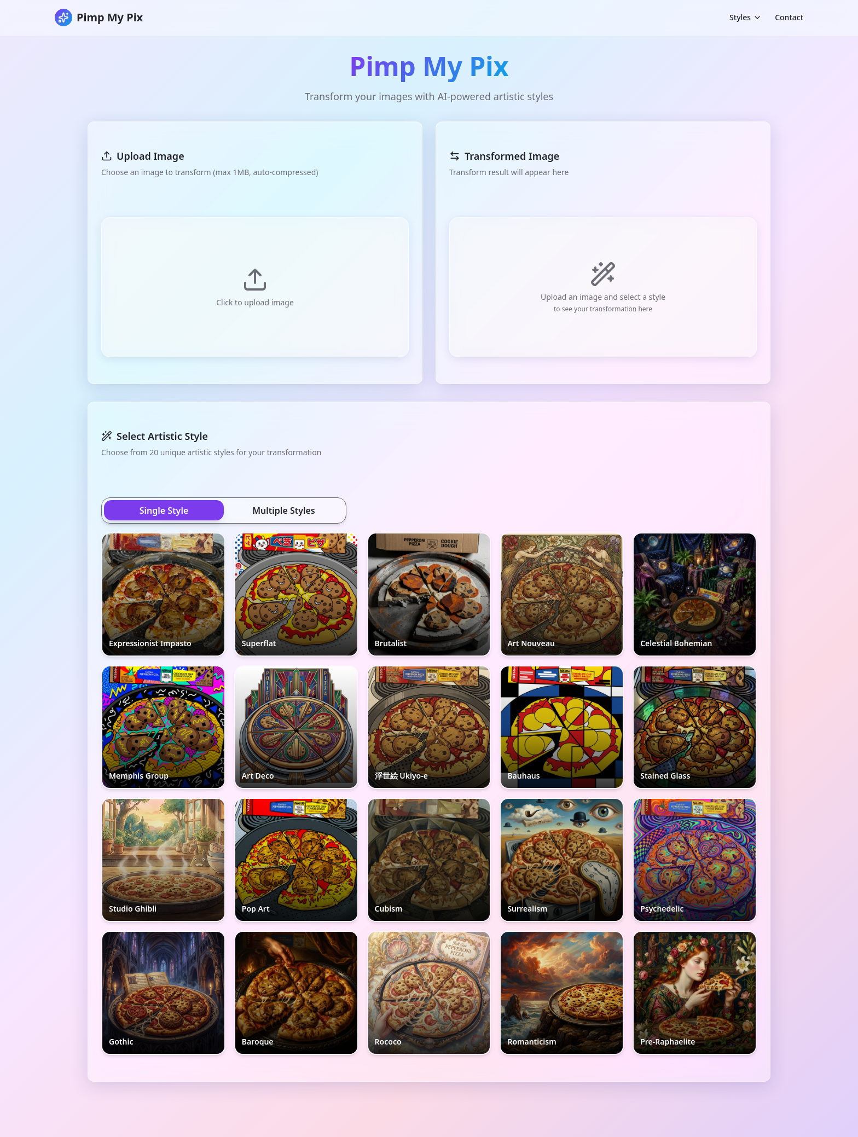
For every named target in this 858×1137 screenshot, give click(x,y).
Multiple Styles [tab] (283, 510)
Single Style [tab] (164, 510)
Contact (789, 17)
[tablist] (223, 510)
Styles (745, 17)
